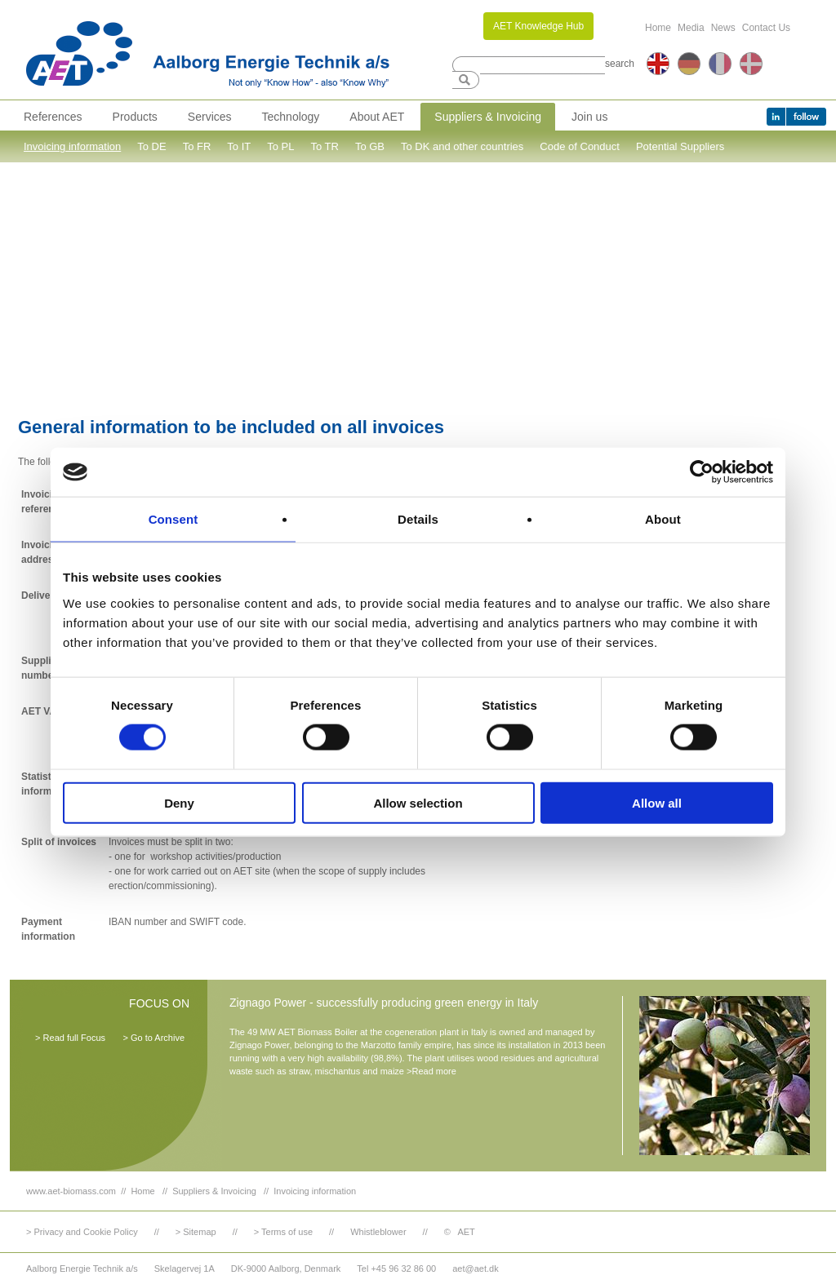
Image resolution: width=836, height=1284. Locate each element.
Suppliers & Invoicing (487, 116)
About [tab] (663, 519)
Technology (291, 116)
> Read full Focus (70, 1038)
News (723, 27)
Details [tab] (418, 519)
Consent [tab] (173, 519)
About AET (376, 116)
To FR (197, 146)
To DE (151, 146)
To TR (324, 146)
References (53, 116)
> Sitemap (196, 1232)
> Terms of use (283, 1232)
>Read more (431, 1071)
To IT (239, 146)
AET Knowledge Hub (538, 26)
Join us (589, 116)
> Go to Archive (153, 1038)
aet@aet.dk (475, 1268)
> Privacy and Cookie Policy (82, 1232)
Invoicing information (72, 146)
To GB (370, 146)
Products (135, 116)
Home (658, 27)
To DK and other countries (462, 146)
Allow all (657, 802)
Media (691, 27)
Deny (179, 802)
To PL (280, 146)
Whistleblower (378, 1232)
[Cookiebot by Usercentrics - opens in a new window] (701, 472)
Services (210, 116)
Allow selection (417, 802)
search (619, 63)
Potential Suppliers (680, 146)
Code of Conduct (580, 146)
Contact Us (766, 27)
